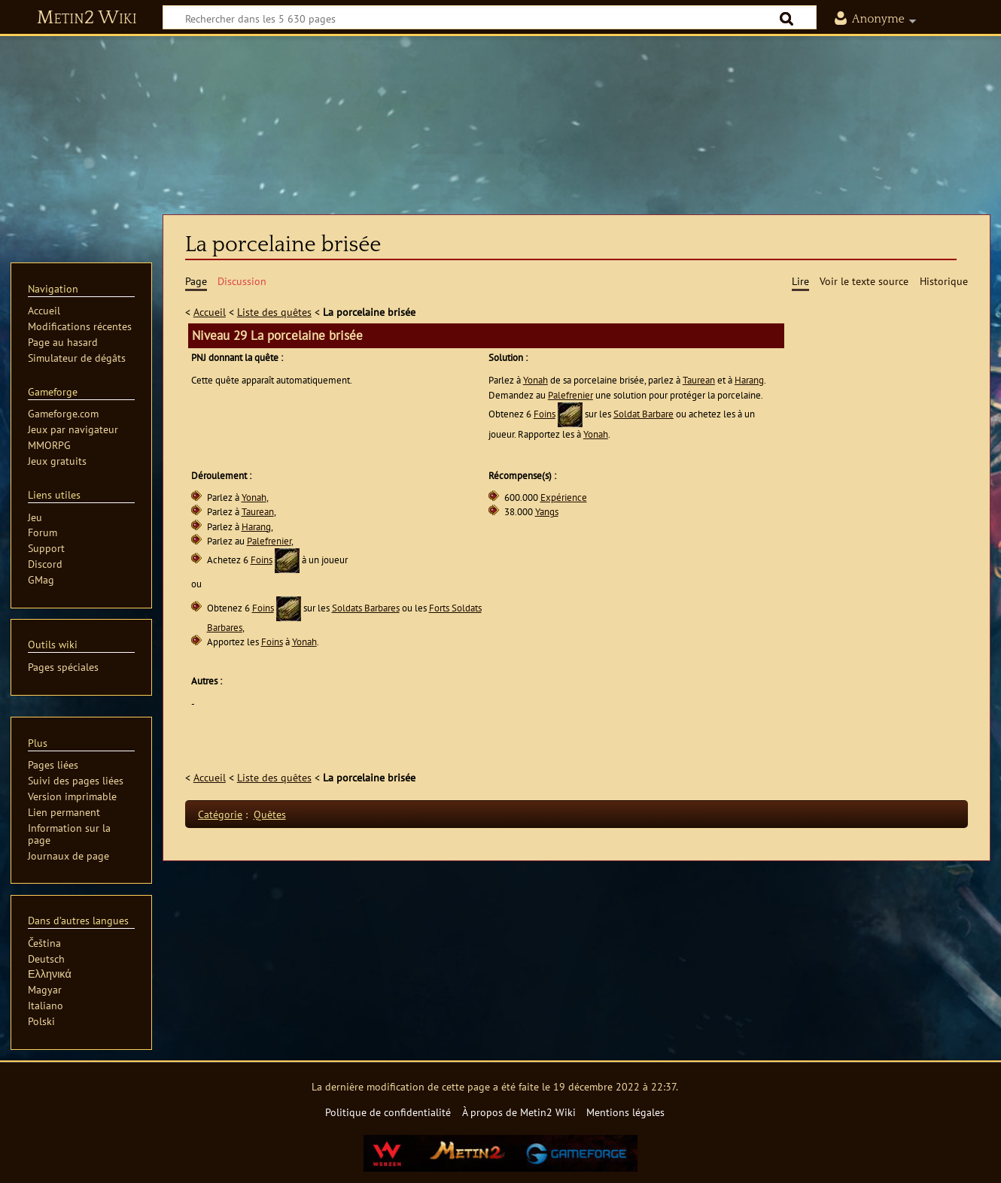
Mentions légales (625, 1112)
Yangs (546, 511)
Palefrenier (570, 395)
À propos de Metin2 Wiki (519, 1112)
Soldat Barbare (643, 414)
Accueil (209, 312)
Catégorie (220, 814)
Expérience (563, 497)
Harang (749, 380)
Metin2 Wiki (87, 18)
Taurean (699, 380)
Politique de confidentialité (388, 1112)
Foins (544, 414)
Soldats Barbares (366, 608)
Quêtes (270, 814)
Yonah (535, 380)
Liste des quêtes (274, 312)
